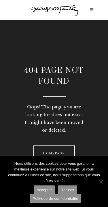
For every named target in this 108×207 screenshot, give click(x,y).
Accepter (44, 190)
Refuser (67, 190)
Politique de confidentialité (55, 198)
